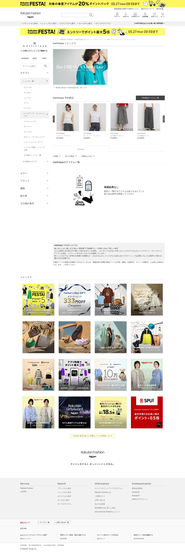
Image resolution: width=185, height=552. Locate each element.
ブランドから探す (64, 488)
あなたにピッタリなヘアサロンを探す (33, 535)
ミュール (27, 98)
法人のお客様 (100, 504)
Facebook (135, 492)
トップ (55, 39)
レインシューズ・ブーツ (33, 142)
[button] (68, 123)
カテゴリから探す (64, 496)
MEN (35, 58)
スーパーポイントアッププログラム (108, 488)
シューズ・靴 (28, 81)
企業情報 (23, 545)
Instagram (136, 496)
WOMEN (25, 58)
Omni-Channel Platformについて (107, 512)
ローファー (28, 127)
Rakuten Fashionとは (103, 492)
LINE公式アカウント (140, 499)
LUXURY (23, 492)
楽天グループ (146, 9)
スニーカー (28, 87)
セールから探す (64, 500)
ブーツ (26, 103)
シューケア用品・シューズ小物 (34, 148)
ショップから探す (64, 492)
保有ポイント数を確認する (143, 535)
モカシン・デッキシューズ (34, 137)
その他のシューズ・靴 (32, 155)
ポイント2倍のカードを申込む (108, 535)
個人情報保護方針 (35, 545)
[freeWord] (34, 66)
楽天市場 (159, 9)
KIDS (44, 58)
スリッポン (28, 132)
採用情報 (61, 545)
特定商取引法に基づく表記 (105, 508)
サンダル (27, 93)
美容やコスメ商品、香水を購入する (73, 535)
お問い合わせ (100, 500)
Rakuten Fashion (66, 39)
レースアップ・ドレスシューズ (34, 114)
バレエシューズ (30, 121)
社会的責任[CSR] (49, 545)
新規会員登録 (137, 488)
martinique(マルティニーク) (86, 39)
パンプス (27, 108)
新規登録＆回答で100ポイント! (126, 9)
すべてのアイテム (64, 504)
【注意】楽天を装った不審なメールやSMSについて (93, 436)
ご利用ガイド (100, 496)
